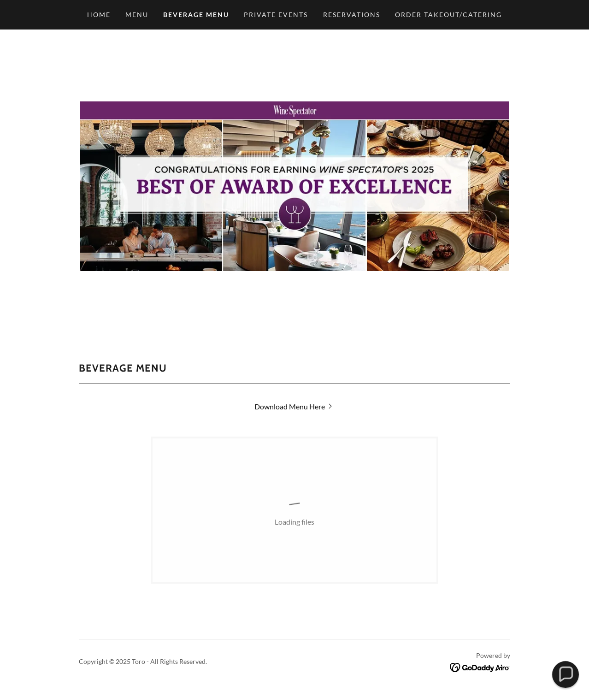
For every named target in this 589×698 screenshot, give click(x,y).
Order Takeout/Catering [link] (448, 14)
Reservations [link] (351, 14)
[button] (565, 674)
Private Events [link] (276, 14)
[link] (294, 406)
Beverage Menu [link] (196, 14)
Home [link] (99, 14)
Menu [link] (136, 14)
